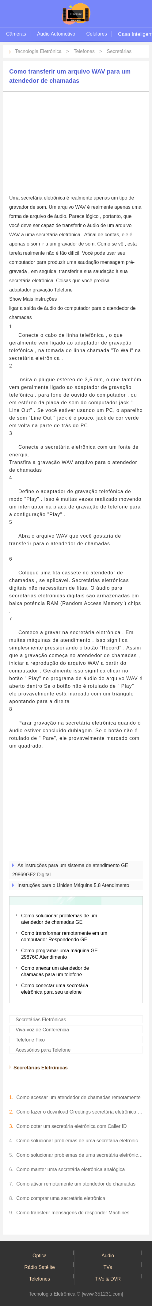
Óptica (39, 1255)
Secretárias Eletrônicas (41, 1019)
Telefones (84, 51)
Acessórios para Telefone (43, 1050)
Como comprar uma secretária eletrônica (60, 1198)
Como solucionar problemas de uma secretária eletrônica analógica (79, 1140)
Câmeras (16, 33)
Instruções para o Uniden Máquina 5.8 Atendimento (73, 885)
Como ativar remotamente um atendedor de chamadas (75, 1183)
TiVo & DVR (108, 1278)
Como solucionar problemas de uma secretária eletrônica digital (79, 1155)
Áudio (107, 1255)
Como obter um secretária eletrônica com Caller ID (71, 1126)
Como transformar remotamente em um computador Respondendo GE (64, 936)
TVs (107, 1267)
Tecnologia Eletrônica (38, 51)
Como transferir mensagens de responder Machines (72, 1212)
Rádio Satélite (39, 1267)
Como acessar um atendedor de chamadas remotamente (78, 1097)
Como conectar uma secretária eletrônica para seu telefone (54, 989)
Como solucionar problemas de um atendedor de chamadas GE (59, 919)
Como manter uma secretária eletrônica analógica (70, 1169)
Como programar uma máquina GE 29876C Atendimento (59, 954)
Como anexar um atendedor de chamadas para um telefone (55, 971)
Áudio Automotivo (56, 33)
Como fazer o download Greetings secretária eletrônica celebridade (79, 1111)
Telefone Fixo (30, 1039)
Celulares (96, 33)
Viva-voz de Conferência (42, 1029)
